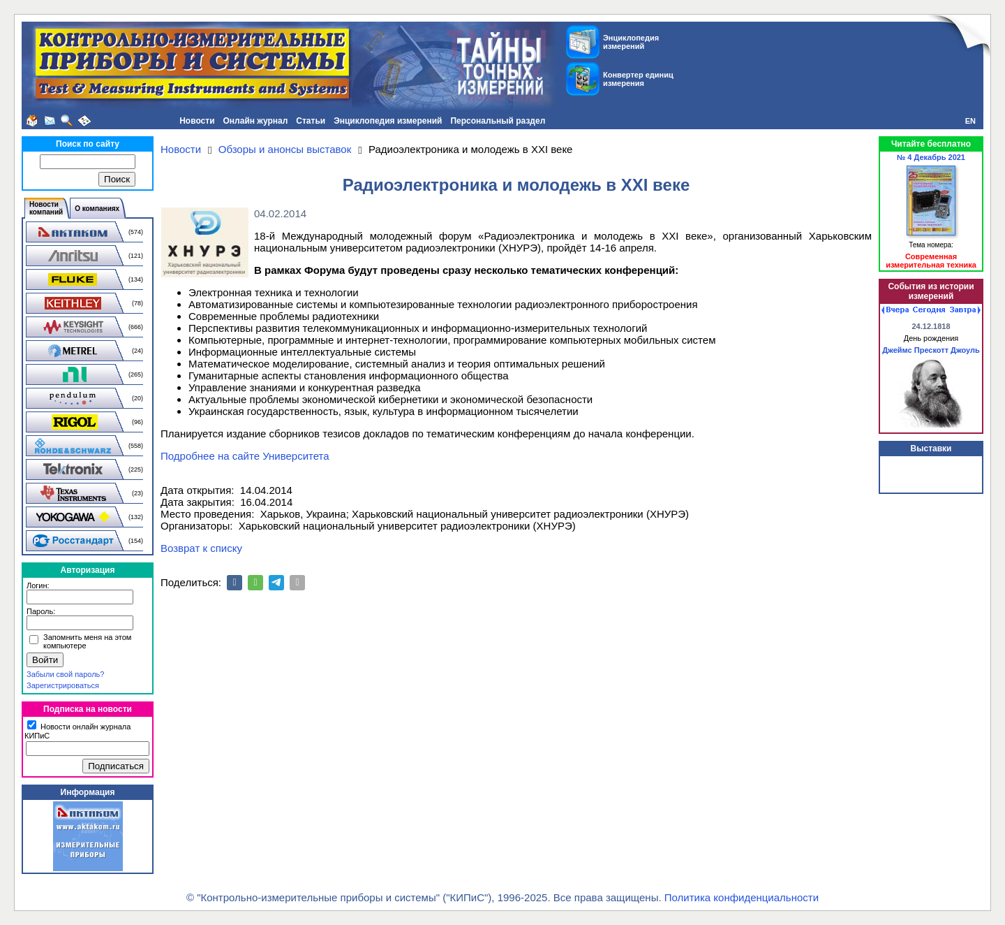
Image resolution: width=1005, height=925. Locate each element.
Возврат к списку (201, 548)
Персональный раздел (497, 121)
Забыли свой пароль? (65, 674)
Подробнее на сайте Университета (245, 456)
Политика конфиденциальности (741, 897)
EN (970, 121)
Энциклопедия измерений (388, 121)
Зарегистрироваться (63, 685)
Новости (196, 121)
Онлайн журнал (255, 121)
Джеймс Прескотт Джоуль (931, 350)
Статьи (310, 121)
